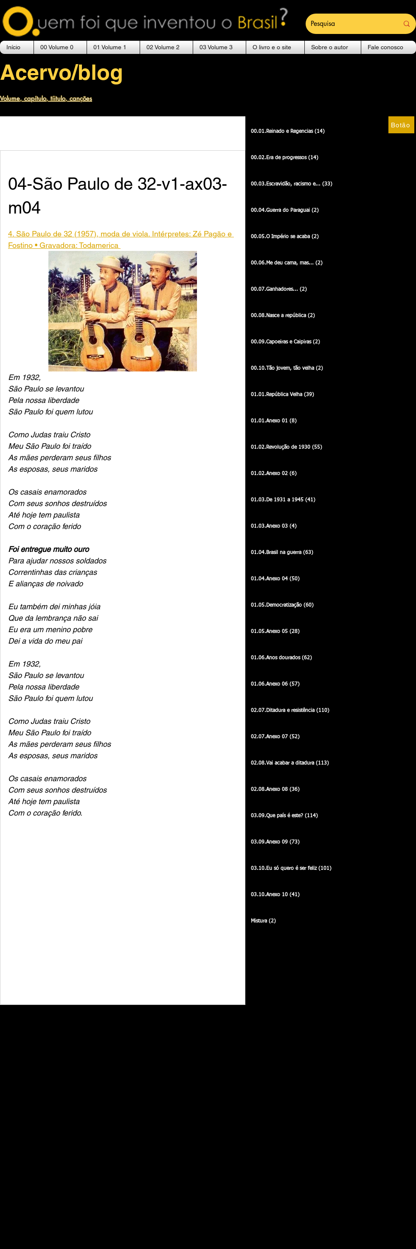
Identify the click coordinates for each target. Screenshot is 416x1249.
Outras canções (35, 133)
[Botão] (401, 124)
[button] (60, 47)
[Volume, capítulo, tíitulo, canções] (51, 98)
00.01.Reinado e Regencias (126, 133)
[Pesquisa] (348, 24)
